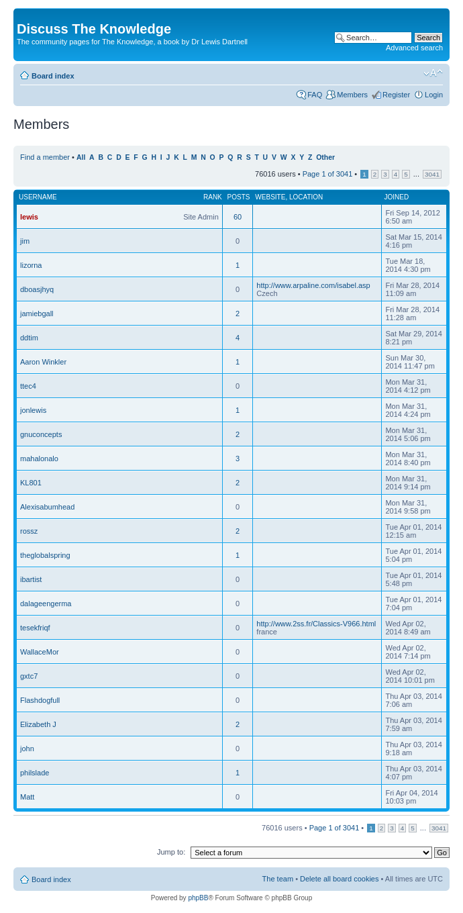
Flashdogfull (40, 700)
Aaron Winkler (43, 362)
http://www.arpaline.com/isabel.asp (313, 285)
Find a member (45, 157)
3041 (432, 174)
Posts (238, 197)
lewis (29, 217)
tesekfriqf (35, 628)
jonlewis (33, 410)
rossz (29, 531)
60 (238, 217)
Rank (212, 197)
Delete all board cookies (339, 879)
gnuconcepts (41, 434)
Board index (53, 76)
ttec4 (28, 386)
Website (270, 197)
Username (38, 197)
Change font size (433, 73)
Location (306, 197)
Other (325, 157)
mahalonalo (39, 458)
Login (434, 95)
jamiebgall (37, 313)
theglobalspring (45, 555)
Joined (396, 197)
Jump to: (171, 852)
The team (277, 879)
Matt (27, 797)
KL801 (31, 483)
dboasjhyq (37, 289)
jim (25, 241)
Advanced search (414, 48)
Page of (328, 174)
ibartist (31, 579)
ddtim (29, 338)
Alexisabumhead (47, 507)
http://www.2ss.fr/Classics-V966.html (316, 624)
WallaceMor (39, 652)
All (80, 157)
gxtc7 (29, 676)
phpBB (198, 898)
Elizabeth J (38, 724)
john (27, 748)
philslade (34, 773)
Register (396, 95)
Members (352, 95)
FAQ (314, 95)
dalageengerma (45, 603)
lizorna (31, 265)
